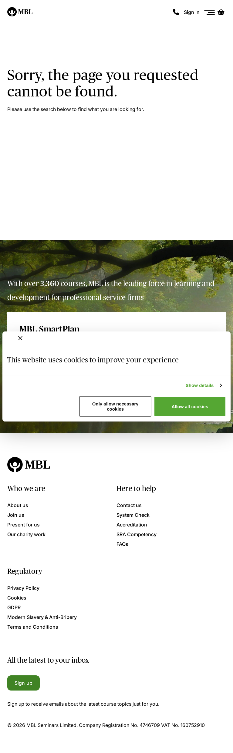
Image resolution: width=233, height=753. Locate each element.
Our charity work (26, 534)
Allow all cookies (189, 406)
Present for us (23, 525)
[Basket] (221, 12)
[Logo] (20, 12)
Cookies (16, 598)
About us (17, 505)
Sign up (23, 683)
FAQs (122, 544)
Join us (15, 515)
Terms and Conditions (32, 627)
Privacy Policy (23, 588)
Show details (200, 385)
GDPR (14, 607)
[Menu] (209, 12)
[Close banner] (20, 338)
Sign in (192, 12)
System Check (133, 515)
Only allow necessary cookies (115, 406)
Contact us (129, 505)
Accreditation (131, 525)
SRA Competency (136, 534)
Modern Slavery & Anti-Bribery (42, 617)
